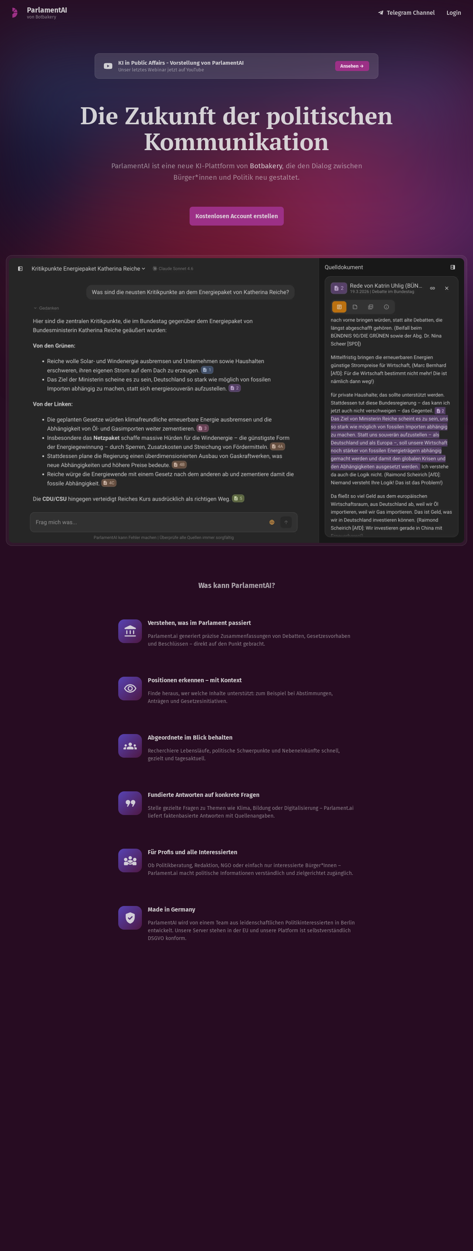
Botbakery (266, 166)
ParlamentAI (47, 10)
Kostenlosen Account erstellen (236, 216)
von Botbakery (41, 17)
